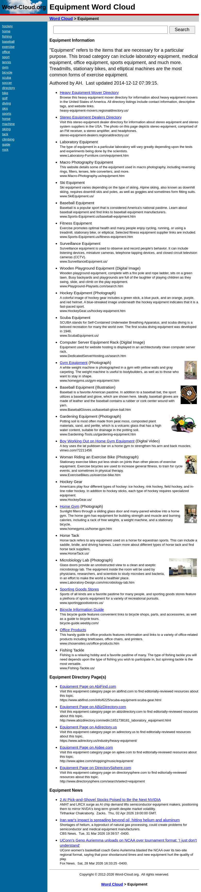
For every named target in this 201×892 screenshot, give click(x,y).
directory (8, 88)
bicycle (7, 72)
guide (6, 144)
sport (6, 57)
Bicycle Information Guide (82, 609)
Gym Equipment (74, 362)
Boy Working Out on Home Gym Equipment (97, 441)
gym (5, 67)
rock (5, 149)
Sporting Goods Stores (79, 589)
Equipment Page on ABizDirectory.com (93, 706)
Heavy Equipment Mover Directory (89, 92)
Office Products (73, 630)
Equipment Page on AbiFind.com (88, 686)
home (6, 31)
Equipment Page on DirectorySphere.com (95, 767)
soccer (7, 83)
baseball (8, 41)
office (6, 52)
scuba (6, 77)
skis (5, 108)
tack (5, 134)
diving (6, 103)
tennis (6, 62)
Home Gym (69, 506)
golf (4, 98)
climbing (8, 139)
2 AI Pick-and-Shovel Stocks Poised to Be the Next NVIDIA (110, 799)
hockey (7, 26)
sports (6, 113)
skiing (6, 129)
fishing (7, 36)
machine (8, 124)
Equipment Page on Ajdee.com (86, 747)
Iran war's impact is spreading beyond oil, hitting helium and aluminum (120, 820)
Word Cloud (61, 18)
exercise (8, 47)
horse (6, 119)
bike (5, 93)
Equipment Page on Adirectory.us (88, 727)
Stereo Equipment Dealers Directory (91, 117)
